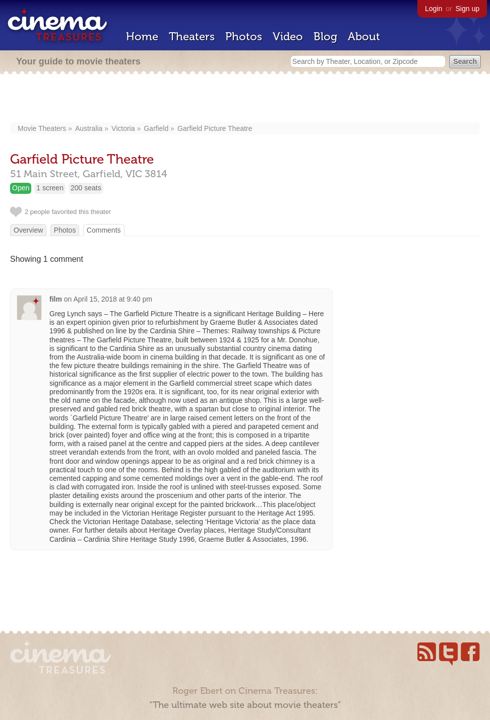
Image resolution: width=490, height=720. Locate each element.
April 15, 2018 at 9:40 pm (112, 299)
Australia (88, 128)
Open (20, 188)
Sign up (467, 9)
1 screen (50, 188)
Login (433, 9)
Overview (28, 230)
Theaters (192, 36)
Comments (104, 230)
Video (288, 36)
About (364, 36)
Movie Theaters (42, 128)
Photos (243, 36)
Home (142, 36)
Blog (325, 36)
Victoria (123, 128)
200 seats (86, 188)
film (55, 299)
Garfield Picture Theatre (214, 128)
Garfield (156, 128)
